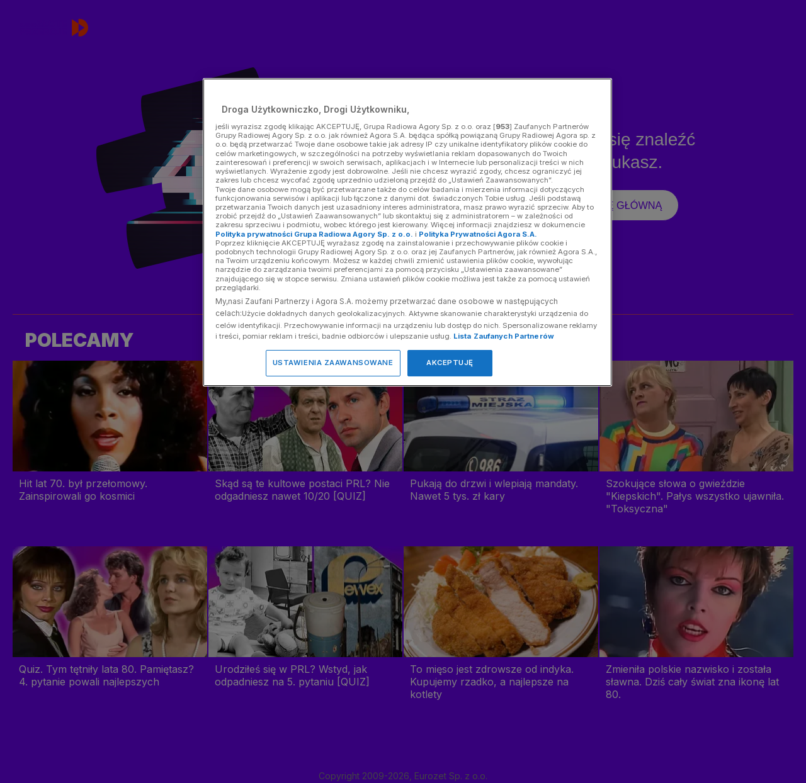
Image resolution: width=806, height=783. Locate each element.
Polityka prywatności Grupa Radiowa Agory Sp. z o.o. (314, 234)
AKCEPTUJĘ (450, 362)
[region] (407, 232)
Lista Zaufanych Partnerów (503, 336)
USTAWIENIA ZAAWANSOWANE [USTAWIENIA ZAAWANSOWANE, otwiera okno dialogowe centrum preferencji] (333, 362)
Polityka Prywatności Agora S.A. (478, 234)
